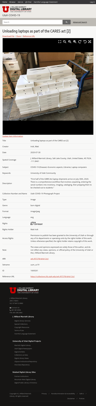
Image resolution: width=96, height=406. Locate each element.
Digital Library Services (22, 321)
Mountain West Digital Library (25, 379)
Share (18, 36)
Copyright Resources (21, 327)
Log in (92, 2)
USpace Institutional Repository (25, 361)
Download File (8, 36)
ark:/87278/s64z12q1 (40, 259)
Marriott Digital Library (22, 345)
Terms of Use (19, 330)
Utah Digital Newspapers (23, 348)
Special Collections (21, 324)
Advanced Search (80, 22)
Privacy (44, 393)
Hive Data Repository (22, 365)
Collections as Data (21, 355)
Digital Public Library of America (25, 383)
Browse (12, 2)
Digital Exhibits (19, 352)
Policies (81, 398)
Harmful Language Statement (46, 2)
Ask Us (20, 2)
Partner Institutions (21, 376)
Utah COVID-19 (11, 15)
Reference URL (29, 36)
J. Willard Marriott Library (18, 298)
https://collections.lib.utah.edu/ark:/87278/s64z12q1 (53, 276)
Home (4, 2)
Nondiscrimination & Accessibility (63, 393)
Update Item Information (12, 136)
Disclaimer (71, 398)
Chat (28, 2)
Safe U (81, 393)
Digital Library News (21, 358)
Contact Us (14, 308)
